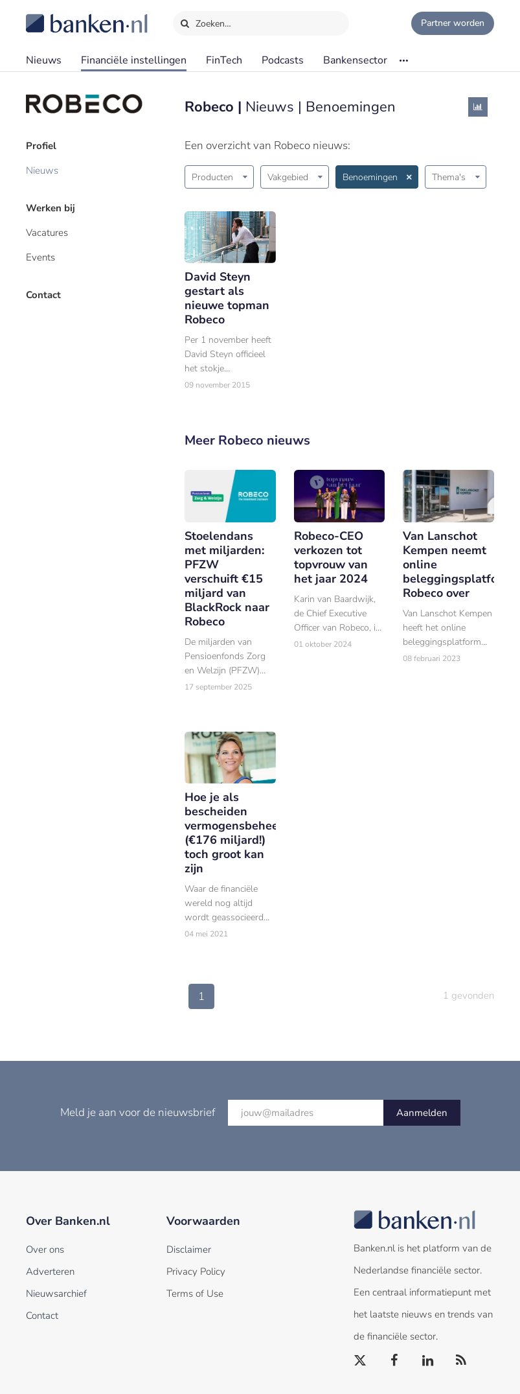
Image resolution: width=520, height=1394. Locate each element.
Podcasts (283, 60)
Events (40, 257)
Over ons (45, 1249)
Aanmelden (421, 1112)
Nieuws (44, 60)
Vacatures (47, 232)
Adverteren (50, 1271)
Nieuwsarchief (56, 1293)
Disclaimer (188, 1249)
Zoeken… (205, 21)
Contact (43, 294)
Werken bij (50, 208)
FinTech (224, 60)
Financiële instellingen (134, 60)
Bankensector (355, 60)
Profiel (41, 145)
